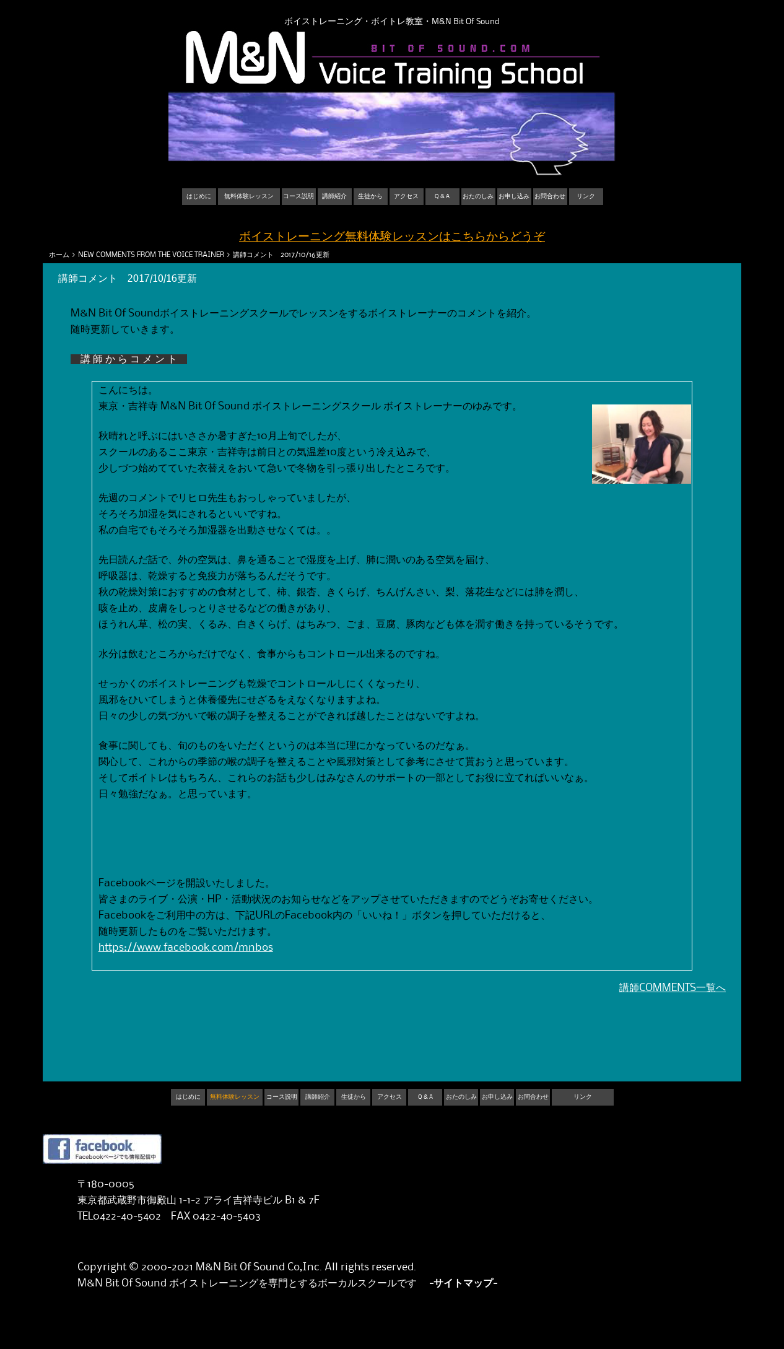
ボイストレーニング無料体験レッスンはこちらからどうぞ (392, 237)
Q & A (442, 196)
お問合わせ (549, 196)
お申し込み (514, 196)
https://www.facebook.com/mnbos (185, 948)
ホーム (59, 254)
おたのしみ (478, 196)
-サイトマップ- (463, 1283)
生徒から (370, 196)
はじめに (198, 196)
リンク (586, 196)
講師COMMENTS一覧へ (672, 988)
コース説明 (298, 196)
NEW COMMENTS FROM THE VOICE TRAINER (151, 254)
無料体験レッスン (249, 196)
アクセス (406, 196)
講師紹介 (334, 196)
